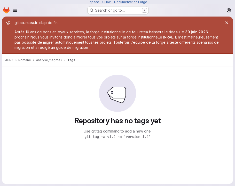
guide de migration (72, 47)
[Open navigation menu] (15, 10)
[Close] (227, 23)
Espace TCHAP (99, 2)
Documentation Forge (130, 2)
